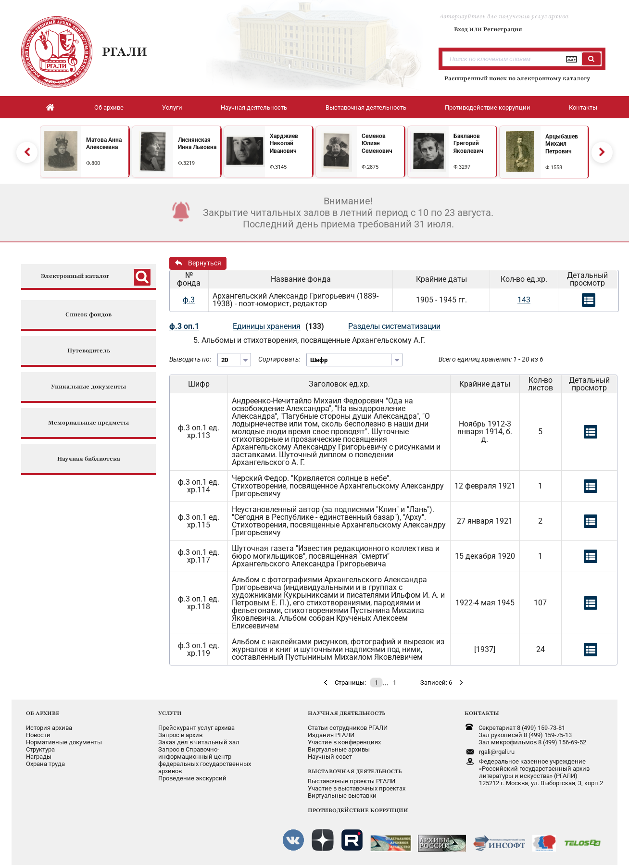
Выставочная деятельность (366, 107)
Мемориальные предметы (88, 422)
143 (523, 299)
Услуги (172, 107)
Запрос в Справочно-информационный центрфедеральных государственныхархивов (204, 760)
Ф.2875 (370, 167)
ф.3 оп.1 (184, 326)
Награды (38, 756)
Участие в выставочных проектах (356, 788)
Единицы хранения (267, 326)
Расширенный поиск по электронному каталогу (517, 78)
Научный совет (330, 756)
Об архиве (109, 107)
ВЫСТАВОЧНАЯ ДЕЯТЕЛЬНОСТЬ (355, 771)
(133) (314, 326)
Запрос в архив (180, 735)
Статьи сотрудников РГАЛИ (348, 727)
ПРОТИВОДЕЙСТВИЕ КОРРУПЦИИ (358, 810)
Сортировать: (279, 359)
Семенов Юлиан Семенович (377, 143)
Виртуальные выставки (342, 795)
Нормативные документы (64, 742)
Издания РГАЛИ (331, 735)
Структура (40, 749)
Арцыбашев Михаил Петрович (561, 144)
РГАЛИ (124, 51)
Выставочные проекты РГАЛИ (351, 781)
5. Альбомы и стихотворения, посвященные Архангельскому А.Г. (309, 340)
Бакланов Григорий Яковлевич (468, 143)
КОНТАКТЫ (482, 713)
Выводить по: (190, 359)
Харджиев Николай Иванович (284, 143)
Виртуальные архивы (339, 749)
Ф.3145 (278, 167)
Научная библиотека (88, 459)
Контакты (583, 107)
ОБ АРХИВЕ (43, 713)
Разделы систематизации (394, 326)
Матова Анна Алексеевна (104, 144)
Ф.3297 (461, 167)
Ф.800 (93, 163)
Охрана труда (45, 763)
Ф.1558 (553, 167)
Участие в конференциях (344, 742)
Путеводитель (88, 350)
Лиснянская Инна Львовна (197, 144)
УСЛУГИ (170, 713)
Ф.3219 (186, 163)
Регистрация (502, 29)
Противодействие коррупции (487, 107)
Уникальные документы (88, 386)
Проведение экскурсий (192, 778)
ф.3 (189, 299)
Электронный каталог (75, 276)
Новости (38, 735)
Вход (461, 29)
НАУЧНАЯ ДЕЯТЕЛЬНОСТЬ (346, 713)
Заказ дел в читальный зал (198, 742)
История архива (49, 727)
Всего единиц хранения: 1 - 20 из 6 (491, 359)
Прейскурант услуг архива (196, 727)
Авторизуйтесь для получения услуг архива (504, 16)
